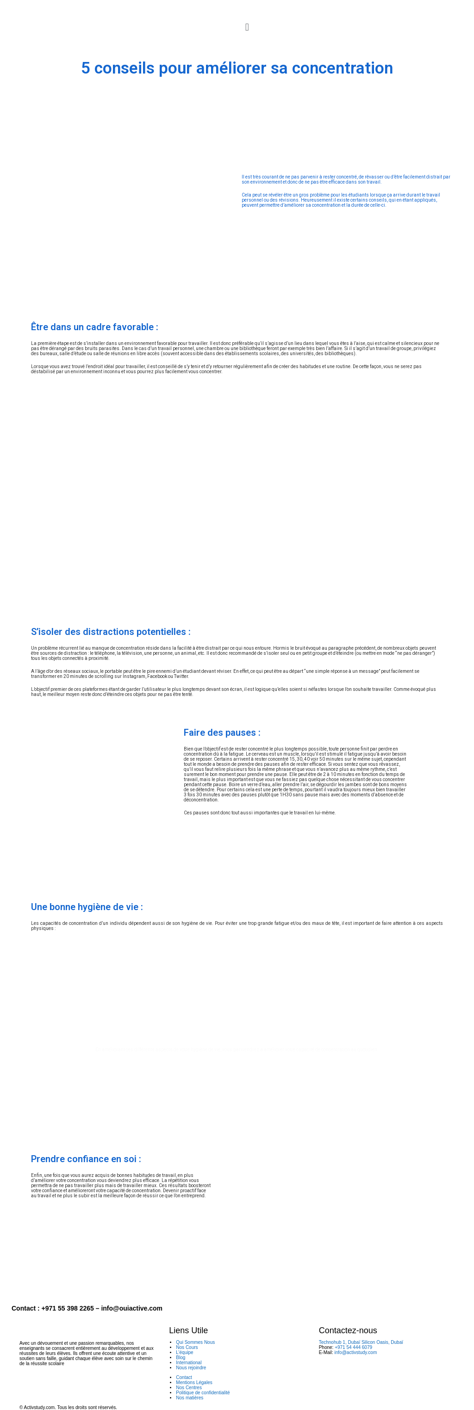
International (188, 1362)
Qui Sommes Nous (195, 1342)
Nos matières (189, 1397)
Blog (180, 1357)
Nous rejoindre (191, 1367)
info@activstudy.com (356, 1352)
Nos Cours (187, 1347)
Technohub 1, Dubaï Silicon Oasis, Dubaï (361, 1342)
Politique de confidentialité (203, 1392)
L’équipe (184, 1352)
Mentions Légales (194, 1382)
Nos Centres (189, 1387)
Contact (184, 1377)
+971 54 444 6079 (353, 1347)
